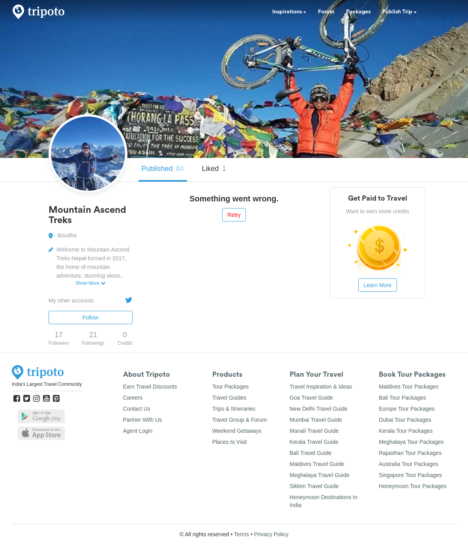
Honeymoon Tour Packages (413, 486)
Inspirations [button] (289, 12)
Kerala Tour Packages (406, 431)
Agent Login (138, 431)
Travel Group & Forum (239, 420)
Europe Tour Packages (406, 409)
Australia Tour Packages (408, 464)
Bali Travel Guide (311, 453)
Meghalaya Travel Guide (320, 475)
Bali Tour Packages (402, 397)
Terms (241, 534)
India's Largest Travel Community (47, 384)
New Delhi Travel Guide (319, 409)
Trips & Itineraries (233, 409)
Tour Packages (230, 386)
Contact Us (136, 409)
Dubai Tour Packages (405, 420)
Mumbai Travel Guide (316, 420)
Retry (233, 215)
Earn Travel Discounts (150, 386)
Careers (133, 397)
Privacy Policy (271, 534)
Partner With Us (142, 420)
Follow (90, 317)
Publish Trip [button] (399, 12)
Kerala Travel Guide (314, 442)
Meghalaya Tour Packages (411, 442)
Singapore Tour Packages (410, 475)
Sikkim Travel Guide (314, 486)
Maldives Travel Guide (317, 464)
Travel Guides (229, 397)
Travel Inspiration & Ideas (321, 386)
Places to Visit (229, 442)
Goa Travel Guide (311, 397)
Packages (358, 12)
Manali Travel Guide (314, 431)
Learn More (377, 285)
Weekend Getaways (237, 431)
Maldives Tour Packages (408, 386)
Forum (326, 12)
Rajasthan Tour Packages (410, 453)
